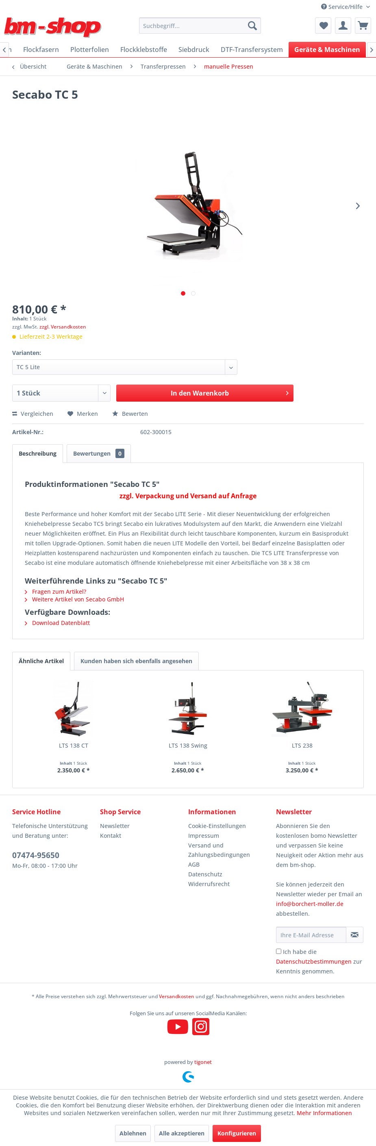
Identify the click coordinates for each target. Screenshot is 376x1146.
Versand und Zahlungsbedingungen (219, 850)
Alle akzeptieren (181, 1133)
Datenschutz (205, 874)
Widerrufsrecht (209, 884)
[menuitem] (200, 25)
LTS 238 (302, 745)
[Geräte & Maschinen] (327, 49)
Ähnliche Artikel (41, 661)
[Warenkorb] (363, 25)
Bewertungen (98, 453)
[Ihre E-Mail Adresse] (311, 935)
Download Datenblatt (57, 623)
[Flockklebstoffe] (144, 49)
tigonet (203, 1062)
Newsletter (115, 826)
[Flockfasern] (41, 49)
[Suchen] (252, 25)
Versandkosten (176, 996)
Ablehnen (133, 1133)
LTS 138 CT (73, 745)
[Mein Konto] (343, 25)
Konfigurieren (236, 1133)
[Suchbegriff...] (200, 25)
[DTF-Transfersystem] (252, 49)
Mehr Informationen (324, 1113)
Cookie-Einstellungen (217, 826)
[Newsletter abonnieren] (354, 935)
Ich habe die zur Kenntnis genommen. (319, 961)
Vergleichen (32, 413)
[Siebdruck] (194, 49)
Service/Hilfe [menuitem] (342, 7)
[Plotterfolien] (90, 49)
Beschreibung (38, 453)
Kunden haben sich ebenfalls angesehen (136, 661)
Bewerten (130, 413)
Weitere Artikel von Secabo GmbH (74, 599)
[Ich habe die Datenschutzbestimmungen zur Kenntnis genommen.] (278, 951)
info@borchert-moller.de (309, 904)
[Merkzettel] (323, 25)
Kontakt (110, 835)
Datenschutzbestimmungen (314, 961)
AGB (194, 864)
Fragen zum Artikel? (55, 591)
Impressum (203, 835)
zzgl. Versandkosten (62, 326)
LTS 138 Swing (188, 745)
